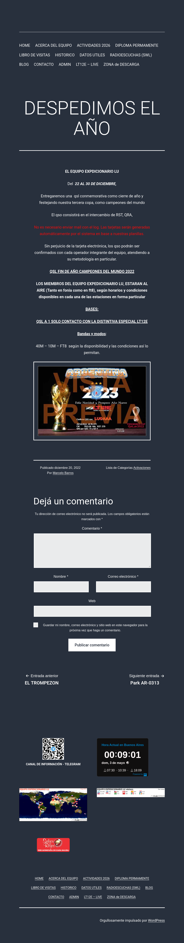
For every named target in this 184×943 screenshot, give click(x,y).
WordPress (156, 920)
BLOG (24, 64)
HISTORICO (65, 55)
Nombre (61, 576)
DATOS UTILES (92, 55)
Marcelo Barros (63, 473)
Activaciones (142, 467)
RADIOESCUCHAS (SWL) (131, 55)
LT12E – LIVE (87, 64)
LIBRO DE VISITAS (34, 55)
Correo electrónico (123, 576)
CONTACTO (44, 64)
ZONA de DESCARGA (121, 64)
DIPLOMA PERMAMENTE (136, 45)
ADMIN (65, 64)
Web (92, 601)
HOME (24, 45)
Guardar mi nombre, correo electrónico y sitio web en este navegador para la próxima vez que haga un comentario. (95, 627)
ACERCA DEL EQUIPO (53, 45)
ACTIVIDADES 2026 (93, 45)
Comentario (92, 528)
